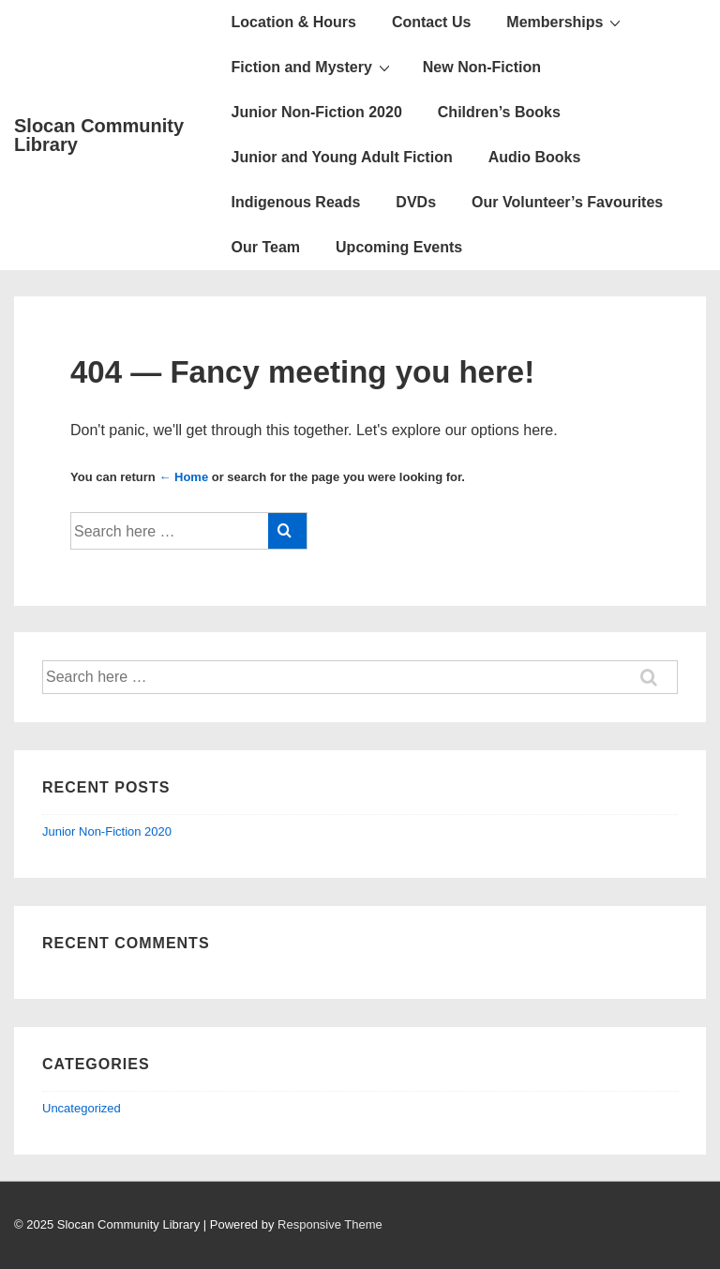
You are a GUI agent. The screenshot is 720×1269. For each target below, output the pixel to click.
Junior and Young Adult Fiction (342, 157)
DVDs (416, 202)
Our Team (266, 247)
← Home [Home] (183, 477)
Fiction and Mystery (313, 66)
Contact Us (431, 22)
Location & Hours (294, 22)
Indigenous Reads (296, 202)
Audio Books (534, 157)
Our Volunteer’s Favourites (567, 202)
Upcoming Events (399, 247)
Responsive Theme (330, 1224)
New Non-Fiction (482, 67)
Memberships (565, 21)
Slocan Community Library (99, 135)
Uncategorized (81, 1108)
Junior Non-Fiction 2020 (317, 112)
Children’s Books (499, 112)
